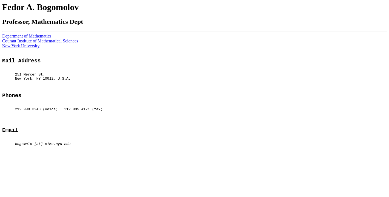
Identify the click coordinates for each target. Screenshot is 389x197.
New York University (20, 46)
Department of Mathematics (27, 36)
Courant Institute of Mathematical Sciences (40, 41)
